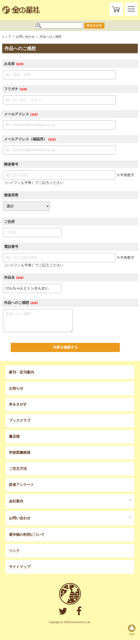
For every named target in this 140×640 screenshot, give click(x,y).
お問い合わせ (25, 36)
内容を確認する (65, 347)
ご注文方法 (18, 468)
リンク (14, 551)
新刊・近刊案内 (21, 372)
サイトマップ (19, 567)
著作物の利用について (27, 534)
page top (132, 630)
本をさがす (94, 25)
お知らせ (16, 388)
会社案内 (16, 501)
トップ (6, 36)
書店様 (14, 436)
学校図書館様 (19, 452)
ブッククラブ (19, 420)
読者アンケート (21, 485)
